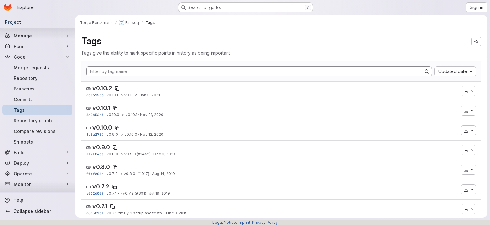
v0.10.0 (102, 127)
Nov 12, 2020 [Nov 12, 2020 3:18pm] (151, 134)
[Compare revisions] (37, 131)
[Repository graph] (37, 120)
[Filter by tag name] (254, 71)
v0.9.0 (101, 147)
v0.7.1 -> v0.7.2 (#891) (126, 193)
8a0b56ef (95, 114)
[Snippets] (37, 142)
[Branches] (37, 89)
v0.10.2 (102, 88)
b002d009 (95, 193)
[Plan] (37, 46)
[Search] (427, 71)
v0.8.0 (101, 166)
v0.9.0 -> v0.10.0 (122, 134)
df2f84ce (95, 154)
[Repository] (37, 78)
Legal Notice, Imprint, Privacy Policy (245, 222)
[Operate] (37, 174)
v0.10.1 (101, 107)
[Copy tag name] (117, 88)
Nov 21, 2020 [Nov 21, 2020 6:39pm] (151, 114)
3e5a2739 (95, 134)
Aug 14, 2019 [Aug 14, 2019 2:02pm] (163, 173)
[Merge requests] (37, 67)
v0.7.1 (100, 206)
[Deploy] (37, 163)
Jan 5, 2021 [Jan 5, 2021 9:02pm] (150, 95)
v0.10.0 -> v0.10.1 (122, 114)
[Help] (37, 200)
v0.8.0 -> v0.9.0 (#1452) (129, 154)
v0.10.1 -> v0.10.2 (122, 95)
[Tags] (37, 110)
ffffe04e (95, 173)
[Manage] (37, 36)
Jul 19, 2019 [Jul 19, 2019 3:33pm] (159, 193)
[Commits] (37, 99)
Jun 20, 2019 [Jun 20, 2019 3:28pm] (176, 213)
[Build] (37, 152)
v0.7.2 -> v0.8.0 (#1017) (128, 173)
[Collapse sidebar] (37, 211)
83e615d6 (95, 95)
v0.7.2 (100, 186)
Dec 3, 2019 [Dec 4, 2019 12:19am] (164, 154)
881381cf (95, 213)
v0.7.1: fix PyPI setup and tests (134, 213)
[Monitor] (37, 184)
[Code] (37, 57)
